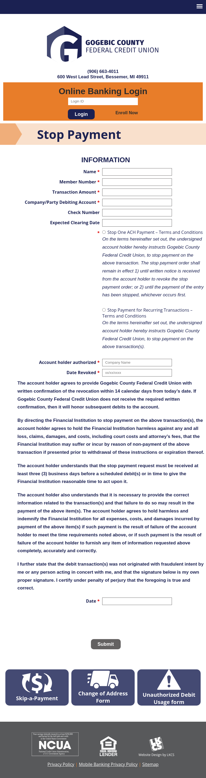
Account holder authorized (69, 362)
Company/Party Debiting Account (62, 202)
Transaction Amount (76, 192)
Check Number (84, 212)
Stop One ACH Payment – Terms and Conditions (154, 264)
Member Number (79, 182)
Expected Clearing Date (75, 223)
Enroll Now (126, 112)
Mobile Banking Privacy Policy (108, 764)
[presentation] (105, 623)
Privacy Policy (60, 764)
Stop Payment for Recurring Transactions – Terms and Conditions (154, 329)
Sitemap (150, 764)
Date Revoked (83, 372)
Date (93, 601)
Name (91, 172)
